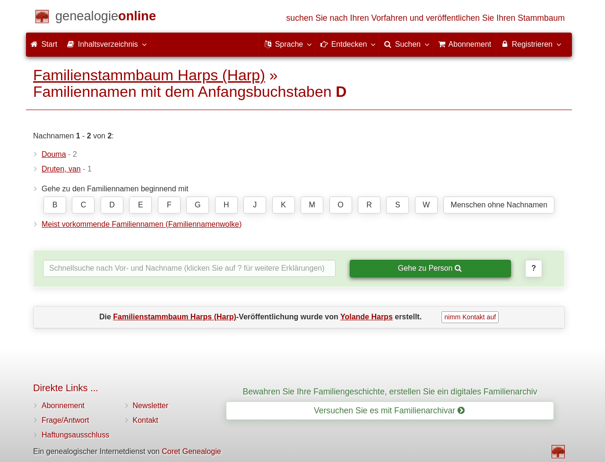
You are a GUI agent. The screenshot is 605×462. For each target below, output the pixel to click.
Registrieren (530, 44)
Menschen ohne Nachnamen (499, 205)
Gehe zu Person (430, 268)
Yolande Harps (366, 317)
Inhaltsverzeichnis (106, 44)
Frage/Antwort (65, 420)
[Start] (105, 18)
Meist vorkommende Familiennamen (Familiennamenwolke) (142, 224)
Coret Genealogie (191, 451)
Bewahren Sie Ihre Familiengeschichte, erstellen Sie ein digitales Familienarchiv (390, 391)
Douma (54, 154)
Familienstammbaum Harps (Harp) (149, 75)
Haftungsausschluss (75, 435)
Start (44, 44)
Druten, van (61, 169)
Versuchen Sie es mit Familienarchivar (389, 410)
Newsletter (151, 406)
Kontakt (145, 420)
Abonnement (63, 406)
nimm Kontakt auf (470, 317)
